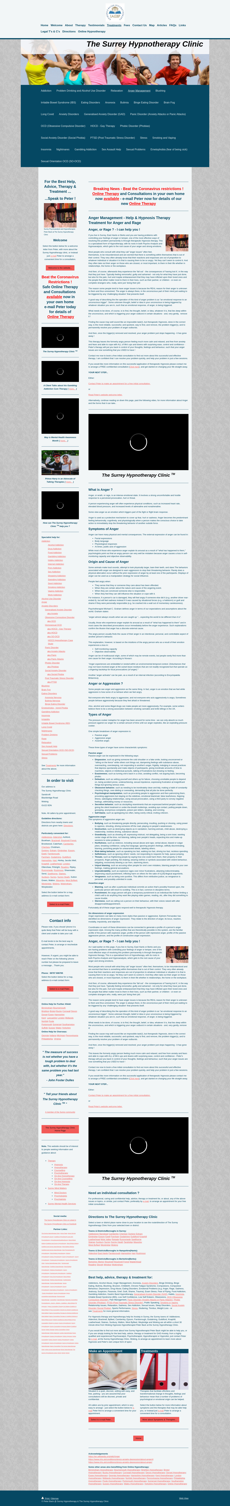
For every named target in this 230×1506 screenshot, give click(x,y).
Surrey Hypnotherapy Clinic (53, 1263)
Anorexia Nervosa (53, 697)
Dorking (131, 1234)
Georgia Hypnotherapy (119, 1475)
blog (63, 1250)
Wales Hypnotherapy (133, 1484)
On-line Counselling (63, 1178)
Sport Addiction (55, 583)
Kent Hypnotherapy (164, 1475)
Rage (44, 738)
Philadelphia (47, 1039)
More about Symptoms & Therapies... (159, 1419)
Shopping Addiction (57, 576)
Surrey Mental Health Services (62, 1203)
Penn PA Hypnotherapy (56, 1276)
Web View (183, 1498)
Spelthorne (136, 1239)
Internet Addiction (56, 564)
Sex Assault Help (49, 746)
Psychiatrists (60, 1199)
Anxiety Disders (50, 606)
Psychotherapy (61, 1173)
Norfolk (45, 1021)
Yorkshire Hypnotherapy (155, 1484)
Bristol (53, 1011)
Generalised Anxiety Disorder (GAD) (150, 1294)
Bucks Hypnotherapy (112, 1472)
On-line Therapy (61, 1184)
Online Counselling (60, 1329)
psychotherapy (52, 1296)
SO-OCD (55, 636)
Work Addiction (55, 595)
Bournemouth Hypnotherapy (127, 1470)
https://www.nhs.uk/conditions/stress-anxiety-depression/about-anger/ (120, 1462)
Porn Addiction (54, 568)
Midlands (69, 1018)
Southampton (68, 1024)
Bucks (59, 1011)
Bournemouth (59, 1008)
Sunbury (100, 1242)
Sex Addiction (54, 572)
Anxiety (54, 613)
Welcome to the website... (60, 268)
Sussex (51, 1028)
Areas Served (71, 1233)
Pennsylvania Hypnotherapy (160, 1478)
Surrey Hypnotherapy (68, 1256)
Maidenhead (135, 1262)
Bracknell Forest (121, 1262)
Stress (135, 1308)
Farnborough (114, 1253)
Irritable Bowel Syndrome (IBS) (56, 723)
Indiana (53, 1035)
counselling (53, 1299)
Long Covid (47, 727)
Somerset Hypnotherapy (159, 1481)
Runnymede (125, 1239)
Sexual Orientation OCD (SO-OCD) (58, 750)
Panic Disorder (52, 647)
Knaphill (143, 1236)
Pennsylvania (72, 1035)
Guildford (134, 1236)
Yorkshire (66, 1028)
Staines (91, 1242)
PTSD (54, 682)
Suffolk (45, 1028)
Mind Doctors (60, 1192)
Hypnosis (58, 1164)
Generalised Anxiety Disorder (58, 609)
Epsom (101, 1236)
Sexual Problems (49, 754)
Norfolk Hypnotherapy (136, 1478)
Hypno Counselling (55, 1346)
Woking (114, 1245)
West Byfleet (94, 1245)
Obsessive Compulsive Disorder (60, 617)
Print (46, 1498)
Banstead (103, 1234)
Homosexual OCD (53, 625)
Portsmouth (47, 1024)
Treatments (97, 1311)
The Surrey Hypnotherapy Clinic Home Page (60, 1129)
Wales (58, 1028)
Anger (44, 602)
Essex (51, 1014)
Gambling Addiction (57, 556)
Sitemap (55, 1498)
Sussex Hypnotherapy (113, 1484)
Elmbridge (93, 1236)
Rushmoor (141, 1253)
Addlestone (93, 1234)
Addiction (46, 541)
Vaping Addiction (55, 591)
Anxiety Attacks (58, 651)
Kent (44, 1018)
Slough (100, 1264)
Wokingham (117, 1264)
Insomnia (180, 1294)
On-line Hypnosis (62, 1181)
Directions (68, 825)
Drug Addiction (54, 549)
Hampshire (126, 1253)
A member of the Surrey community (60, 1112)
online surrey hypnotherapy (53, 1349)
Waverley (137, 1242)
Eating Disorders (49, 693)
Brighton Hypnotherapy (152, 1470)
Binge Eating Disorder (55, 704)
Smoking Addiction (56, 587)
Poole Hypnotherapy (112, 1481)
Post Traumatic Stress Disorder (59, 678)
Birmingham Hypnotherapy (100, 1470)
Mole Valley (106, 1239)
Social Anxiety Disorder (55, 670)
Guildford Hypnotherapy (57, 1266)
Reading (92, 1264)
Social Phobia (57, 674)
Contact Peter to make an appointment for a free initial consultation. (119, 383)
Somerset (57, 1024)
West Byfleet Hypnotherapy (57, 1253)
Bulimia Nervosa (52, 700)
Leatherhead (94, 1239)
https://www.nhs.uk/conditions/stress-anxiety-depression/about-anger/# (120, 1459)
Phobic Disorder (52, 663)
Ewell (107, 1236)
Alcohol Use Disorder (51, 598)
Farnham (115, 1236)
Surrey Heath (117, 1242)
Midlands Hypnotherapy (113, 1478)
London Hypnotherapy (66, 1333)
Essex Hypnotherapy (98, 1475)
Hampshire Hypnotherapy (142, 1475)
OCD (53, 621)
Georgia (45, 1035)
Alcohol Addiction (56, 545)
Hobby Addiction (55, 560)
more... (72, 389)
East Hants (103, 1253)
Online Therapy (50, 1329)
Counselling (59, 1170)
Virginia (57, 1039)
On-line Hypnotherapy (64, 1176)
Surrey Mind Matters (57, 1188)
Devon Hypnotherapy (155, 1472)
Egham (139, 1234)
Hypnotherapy (60, 1167)
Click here (134, 367)
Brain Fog (46, 689)
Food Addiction (55, 552)
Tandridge (128, 1242)
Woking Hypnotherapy (56, 1270)
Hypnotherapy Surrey (48, 1236)
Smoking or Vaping (169, 1302)
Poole (51, 1021)
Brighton (45, 1011)
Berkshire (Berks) (96, 1262)
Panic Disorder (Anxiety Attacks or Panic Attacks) (150, 1300)
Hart (134, 1253)
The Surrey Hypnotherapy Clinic (51, 1233)
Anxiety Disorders (150, 1283)
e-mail (146, 1201)
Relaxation (46, 742)
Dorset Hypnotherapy (176, 1472)
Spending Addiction (57, 579)
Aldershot (92, 1253)
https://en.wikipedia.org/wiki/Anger (104, 1456)
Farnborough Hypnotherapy (58, 1273)
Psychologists (60, 1196)
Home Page (63, 1233)
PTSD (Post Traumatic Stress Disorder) (125, 1302)
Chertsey (123, 1234)
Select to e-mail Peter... (101, 1419)
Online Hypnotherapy (177, 1484)
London (66, 864)
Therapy (52, 1161)
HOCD (54, 632)
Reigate (115, 1239)
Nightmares (47, 731)
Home (138, 1438)
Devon (74, 1011)
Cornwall (66, 1011)
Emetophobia (48, 708)
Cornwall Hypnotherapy (133, 1472)
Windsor (107, 1264)
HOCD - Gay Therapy (61, 629)
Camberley (114, 1234)
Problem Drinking (49, 734)
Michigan (61, 1035)
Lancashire (52, 1018)
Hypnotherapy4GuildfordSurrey (59, 1240)
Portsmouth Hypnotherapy (135, 1481)
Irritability (46, 719)
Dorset (45, 1014)
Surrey (107, 1242)
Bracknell (109, 1262)
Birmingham (47, 1008)
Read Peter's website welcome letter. (105, 395)
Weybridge (106, 1245)
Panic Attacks (57, 659)
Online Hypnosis (54, 1333)
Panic (54, 655)
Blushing (46, 686)
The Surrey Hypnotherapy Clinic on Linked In (60, 1220)
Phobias (55, 666)
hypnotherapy (61, 1299)
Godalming (125, 1236)
